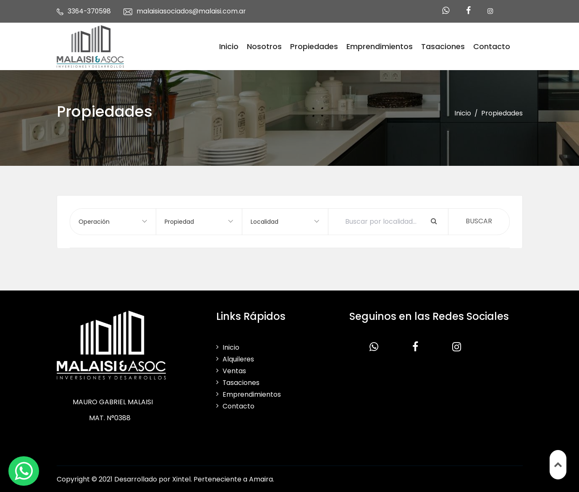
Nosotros (264, 46)
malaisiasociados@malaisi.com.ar (193, 11)
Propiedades (314, 46)
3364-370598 (90, 11)
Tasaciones (443, 46)
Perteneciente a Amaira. (234, 478)
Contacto (491, 46)
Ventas (234, 370)
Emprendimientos (379, 46)
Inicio (228, 46)
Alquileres (238, 358)
